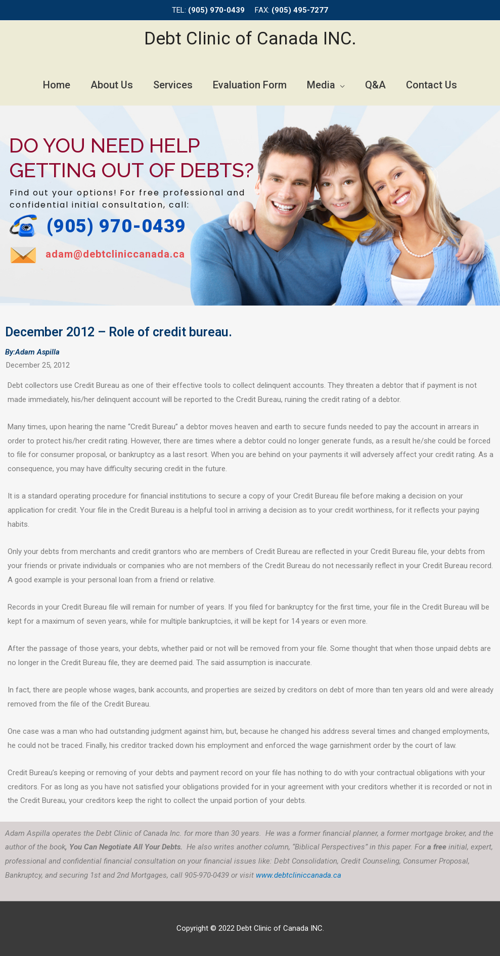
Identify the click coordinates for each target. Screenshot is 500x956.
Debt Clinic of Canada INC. (250, 38)
